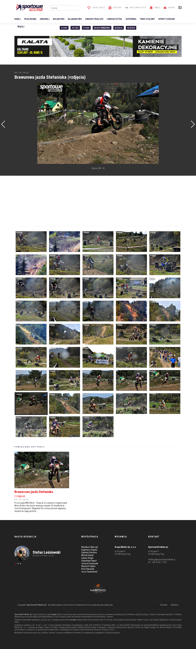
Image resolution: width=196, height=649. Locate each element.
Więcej (20, 26)
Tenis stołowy (147, 19)
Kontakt (163, 604)
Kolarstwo (58, 19)
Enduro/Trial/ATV (94, 19)
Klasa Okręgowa (102, 28)
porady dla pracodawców (102, 604)
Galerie (169, 7)
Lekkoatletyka (114, 19)
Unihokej (44, 19)
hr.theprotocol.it (82, 604)
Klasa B (131, 28)
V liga (86, 28)
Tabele (155, 7)
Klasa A (118, 28)
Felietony (115, 7)
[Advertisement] (19, 128)
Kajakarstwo (75, 19)
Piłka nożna (30, 19)
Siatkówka (131, 19)
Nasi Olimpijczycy (135, 7)
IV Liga (75, 28)
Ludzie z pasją (96, 7)
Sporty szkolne (166, 19)
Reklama (175, 604)
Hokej (17, 19)
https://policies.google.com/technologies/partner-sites (79, 614)
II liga (64, 28)
